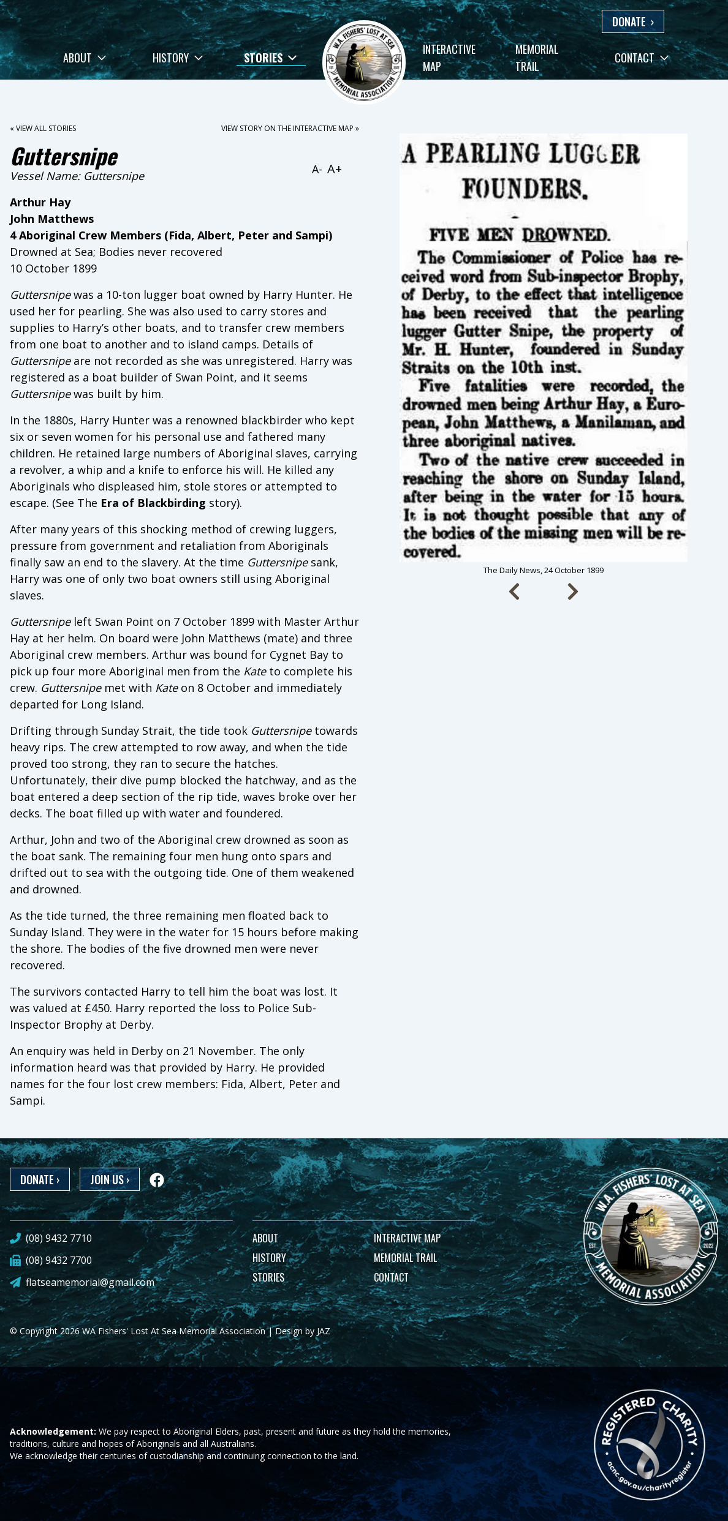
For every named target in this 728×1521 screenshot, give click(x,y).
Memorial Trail (537, 57)
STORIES (268, 1277)
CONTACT (391, 1277)
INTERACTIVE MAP (407, 1238)
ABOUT (265, 1238)
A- (317, 169)
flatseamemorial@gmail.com (90, 1282)
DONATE (633, 21)
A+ (334, 168)
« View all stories (43, 128)
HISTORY (269, 1257)
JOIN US (109, 1179)
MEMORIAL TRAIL (405, 1257)
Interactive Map (449, 57)
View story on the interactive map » (290, 128)
